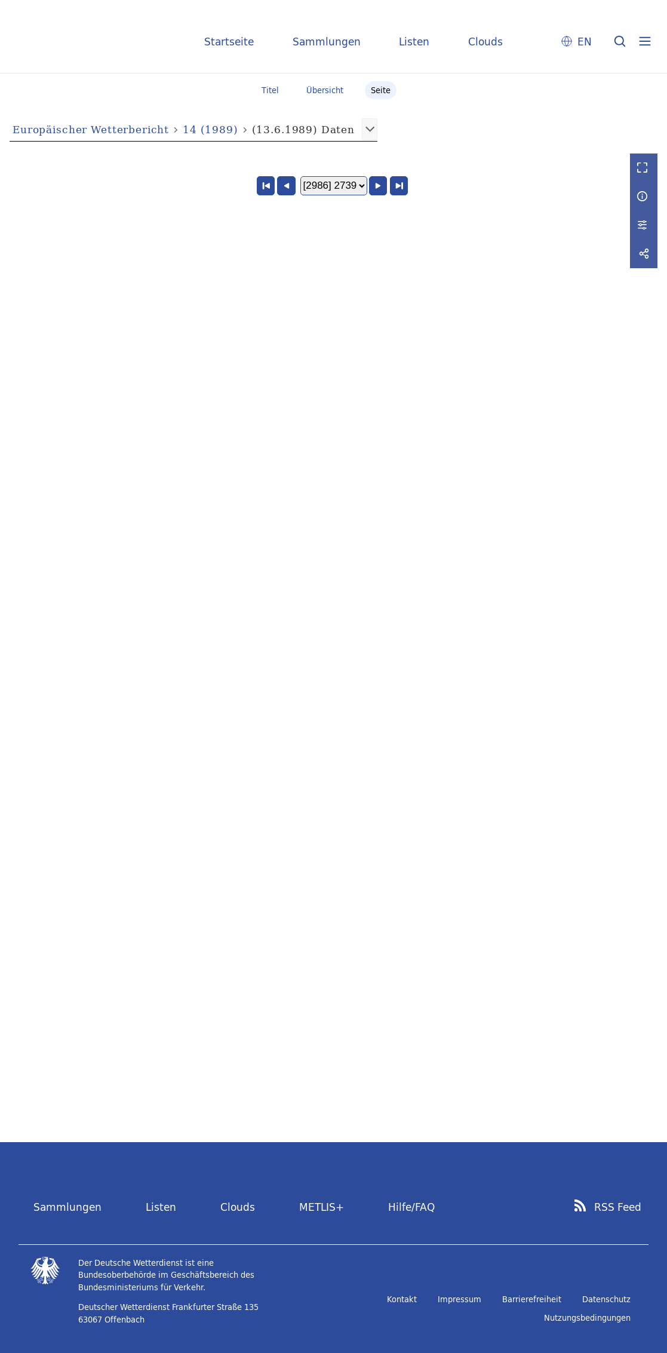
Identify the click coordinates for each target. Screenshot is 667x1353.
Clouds (485, 41)
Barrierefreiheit (531, 1299)
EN (584, 41)
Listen (414, 41)
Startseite (229, 41)
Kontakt (402, 1299)
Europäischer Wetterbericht (91, 129)
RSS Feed (617, 1207)
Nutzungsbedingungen (587, 1317)
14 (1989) (210, 129)
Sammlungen (327, 41)
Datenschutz (606, 1299)
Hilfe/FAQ (411, 1207)
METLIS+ (321, 1207)
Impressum (459, 1299)
